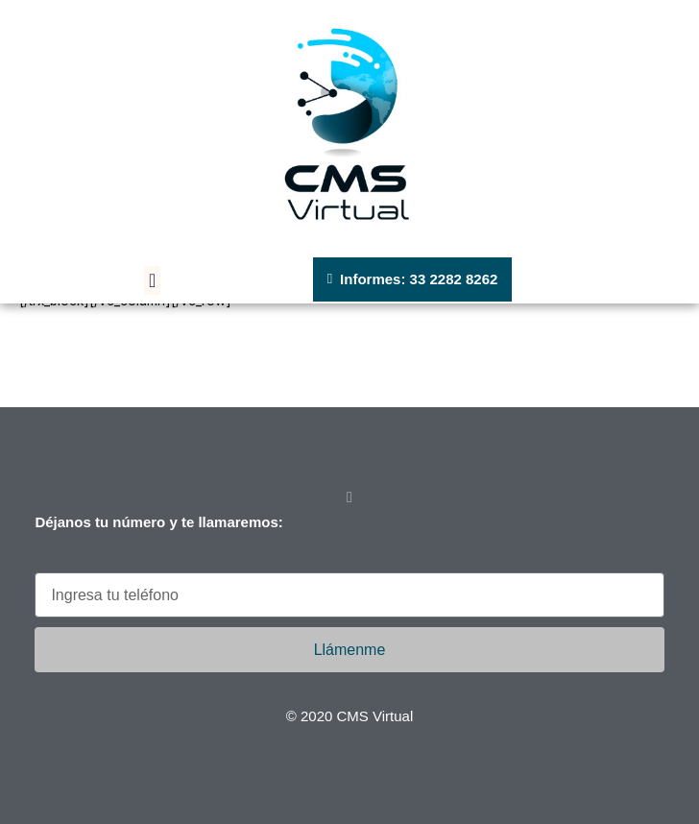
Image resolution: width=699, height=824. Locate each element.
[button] (152, 280)
